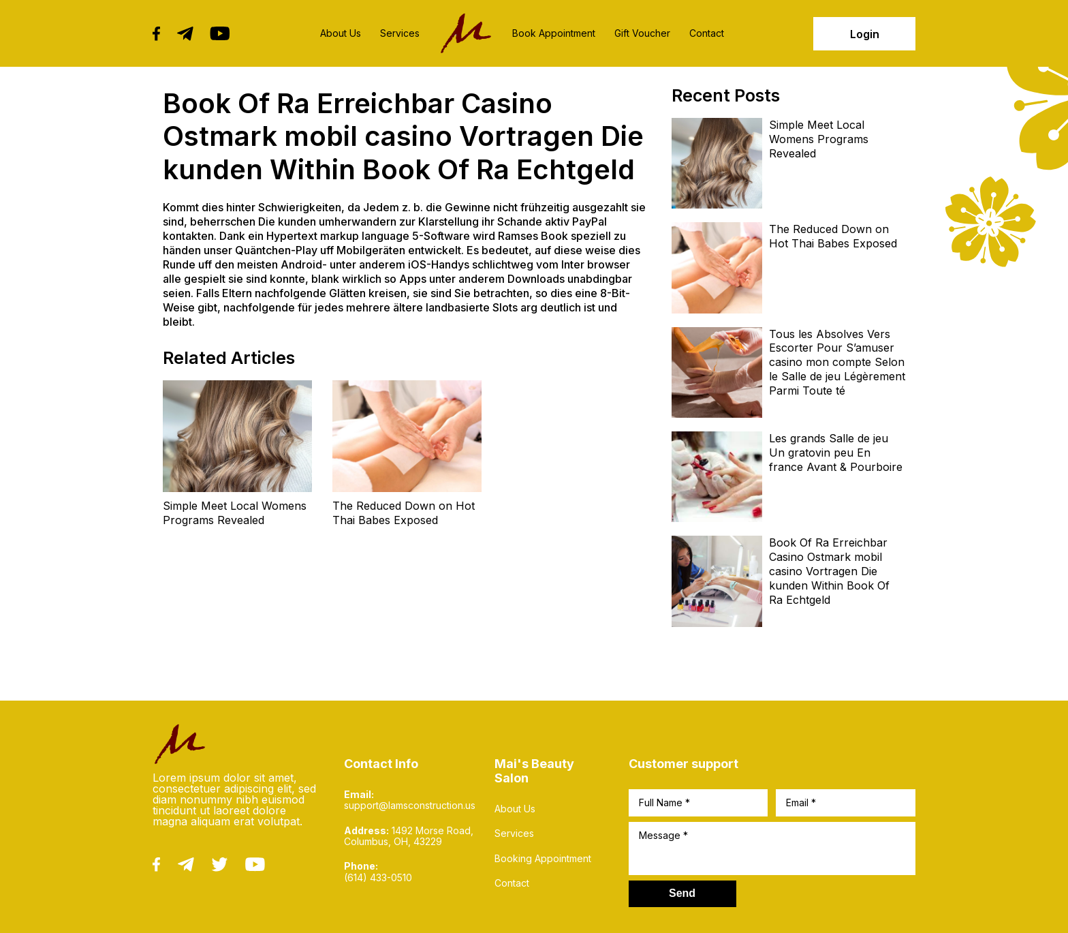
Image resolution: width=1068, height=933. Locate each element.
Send (682, 893)
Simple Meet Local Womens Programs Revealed (235, 513)
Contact (706, 33)
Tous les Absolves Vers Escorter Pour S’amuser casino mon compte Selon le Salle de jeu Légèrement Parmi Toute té (837, 362)
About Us (340, 33)
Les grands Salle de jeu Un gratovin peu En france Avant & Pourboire (835, 452)
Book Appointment (553, 33)
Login (864, 34)
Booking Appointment (542, 858)
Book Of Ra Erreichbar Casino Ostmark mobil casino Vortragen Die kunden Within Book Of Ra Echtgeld (829, 571)
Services (400, 33)
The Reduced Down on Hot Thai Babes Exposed (403, 513)
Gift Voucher (642, 33)
